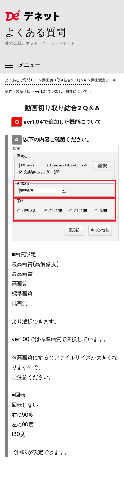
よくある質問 (35, 32)
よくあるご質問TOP (21, 80)
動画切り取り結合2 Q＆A (64, 80)
